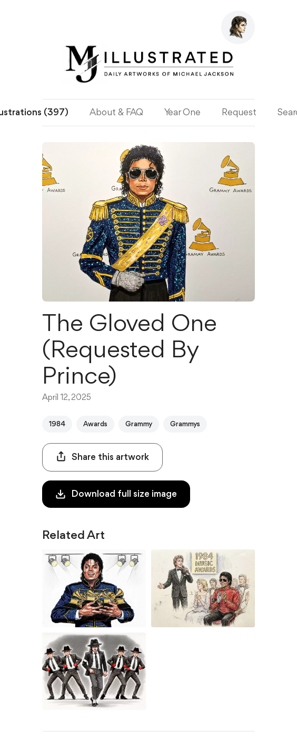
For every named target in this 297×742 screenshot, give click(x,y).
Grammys (185, 424)
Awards (95, 424)
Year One (182, 112)
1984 (57, 424)
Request (239, 112)
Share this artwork (102, 456)
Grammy (138, 424)
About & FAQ (116, 112)
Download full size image (116, 494)
